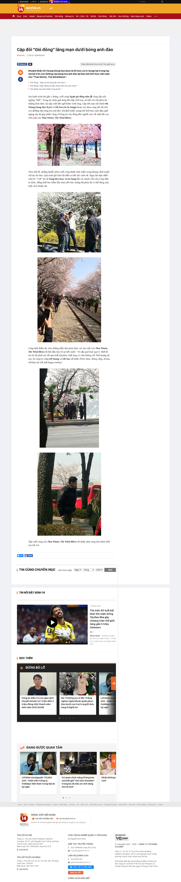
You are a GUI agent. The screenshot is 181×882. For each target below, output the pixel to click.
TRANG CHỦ (13, 16)
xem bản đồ (23, 850)
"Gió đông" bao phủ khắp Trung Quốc (46, 89)
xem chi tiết (75, 873)
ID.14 (34, 2)
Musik (32, 16)
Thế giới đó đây (110, 805)
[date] (78, 569)
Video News (95, 636)
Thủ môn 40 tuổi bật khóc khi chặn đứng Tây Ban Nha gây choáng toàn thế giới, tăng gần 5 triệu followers (102, 619)
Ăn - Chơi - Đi (82, 16)
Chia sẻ (23, 64)
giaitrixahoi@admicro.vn (80, 862)
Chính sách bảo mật (79, 878)
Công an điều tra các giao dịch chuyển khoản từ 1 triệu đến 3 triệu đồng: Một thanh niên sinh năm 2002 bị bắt (37, 703)
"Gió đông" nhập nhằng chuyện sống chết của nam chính (54, 86)
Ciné (25, 16)
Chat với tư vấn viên (81, 867)
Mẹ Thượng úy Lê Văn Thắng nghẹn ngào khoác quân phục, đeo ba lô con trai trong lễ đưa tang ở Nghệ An (77, 703)
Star (19, 16)
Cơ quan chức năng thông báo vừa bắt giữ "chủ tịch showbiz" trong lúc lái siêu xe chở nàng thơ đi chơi (78, 782)
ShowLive (44, 2)
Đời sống (59, 16)
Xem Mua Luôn (137, 16)
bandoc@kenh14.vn (67, 818)
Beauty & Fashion (45, 16)
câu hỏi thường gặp (44, 818)
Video (148, 16)
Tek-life (112, 16)
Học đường (123, 16)
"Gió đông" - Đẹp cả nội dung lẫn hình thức (48, 82)
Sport (55, 805)
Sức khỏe (102, 16)
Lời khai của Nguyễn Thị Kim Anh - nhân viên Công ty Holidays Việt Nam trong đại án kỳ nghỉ (38, 782)
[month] (88, 569)
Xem (110, 570)
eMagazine (24, 2)
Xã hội (93, 16)
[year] (99, 569)
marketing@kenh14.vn (80, 851)
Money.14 (69, 16)
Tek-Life (132, 805)
